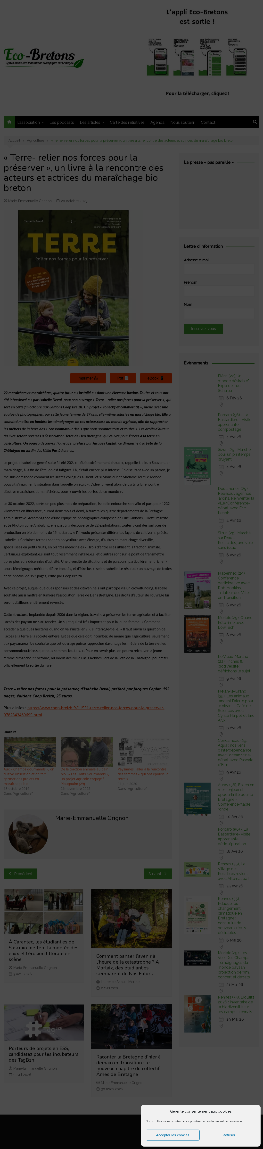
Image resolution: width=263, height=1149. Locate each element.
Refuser (228, 1135)
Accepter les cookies (172, 1135)
